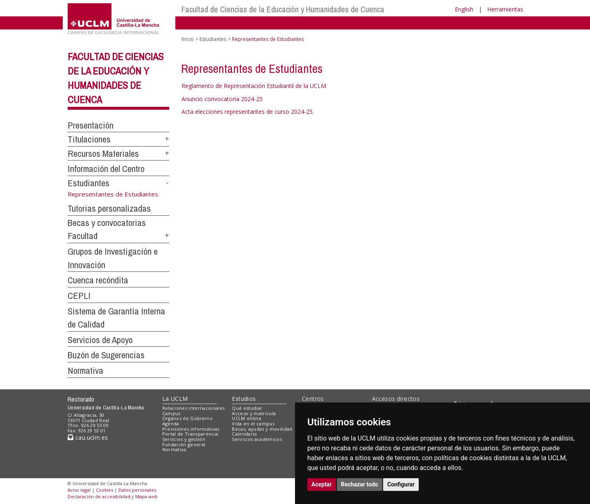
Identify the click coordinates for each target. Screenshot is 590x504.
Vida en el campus (253, 423)
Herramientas (505, 9)
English (464, 9)
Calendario (244, 434)
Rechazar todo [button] (359, 484)
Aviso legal (79, 490)
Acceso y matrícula (254, 413)
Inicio (188, 39)
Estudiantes (88, 183)
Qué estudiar (247, 408)
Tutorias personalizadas (109, 208)
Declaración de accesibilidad (99, 496)
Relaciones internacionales (193, 408)
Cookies (104, 490)
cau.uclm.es (88, 437)
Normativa (85, 370)
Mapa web (146, 496)
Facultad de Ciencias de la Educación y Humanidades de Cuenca (283, 9)
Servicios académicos (257, 439)
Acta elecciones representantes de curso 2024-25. (248, 111)
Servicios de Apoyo (100, 340)
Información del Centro (106, 169)
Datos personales (137, 490)
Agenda (170, 423)
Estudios (244, 398)
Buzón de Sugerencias (106, 355)
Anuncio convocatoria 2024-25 (222, 99)
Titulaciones (89, 139)
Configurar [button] (401, 484)
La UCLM (175, 398)
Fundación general (184, 444)
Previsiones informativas (191, 429)
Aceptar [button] (321, 484)
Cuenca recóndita (98, 280)
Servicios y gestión (183, 439)
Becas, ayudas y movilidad (262, 429)
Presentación (90, 125)
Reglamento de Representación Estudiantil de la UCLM (254, 86)
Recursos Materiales (103, 153)
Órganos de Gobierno (187, 418)
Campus (171, 413)
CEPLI (79, 295)
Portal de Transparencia (190, 434)
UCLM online (246, 418)
